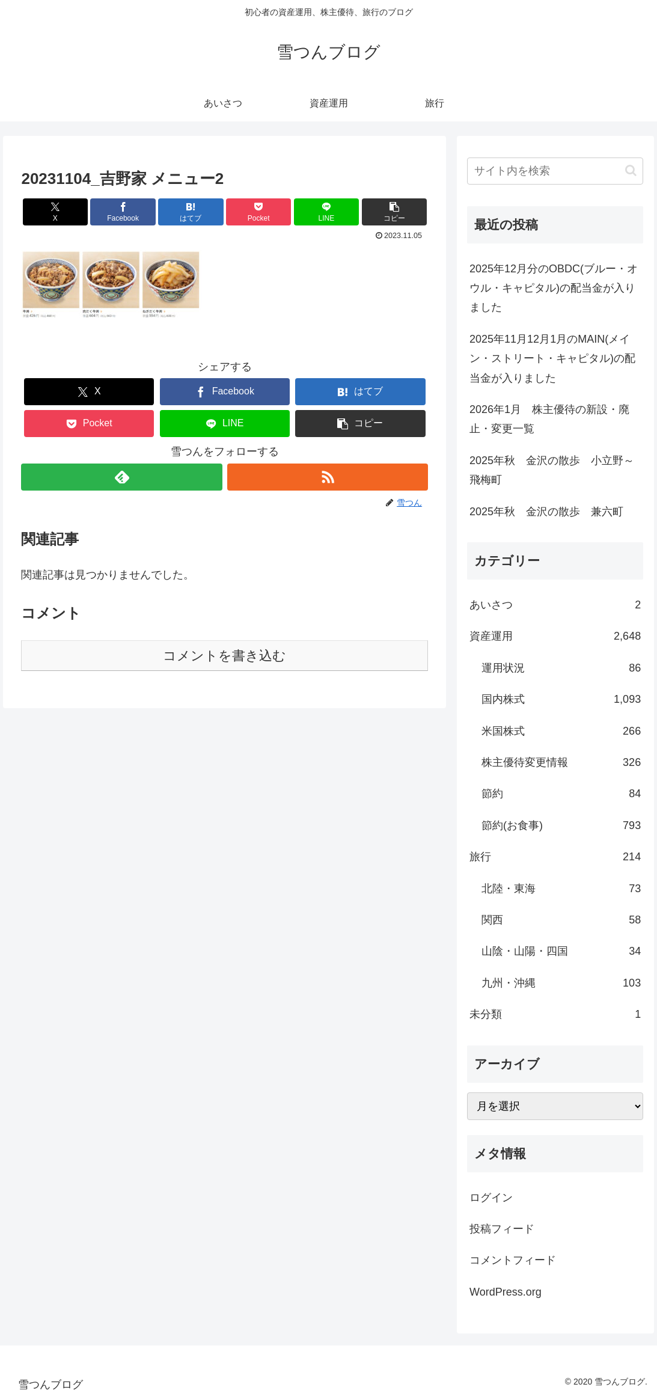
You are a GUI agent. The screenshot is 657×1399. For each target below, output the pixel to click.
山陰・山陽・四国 (561, 951)
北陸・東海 (561, 888)
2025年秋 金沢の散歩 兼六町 (546, 512)
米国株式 (561, 731)
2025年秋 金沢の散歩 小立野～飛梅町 (551, 470)
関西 (561, 919)
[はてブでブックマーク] (190, 211)
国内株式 (561, 699)
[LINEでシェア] (326, 211)
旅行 (555, 856)
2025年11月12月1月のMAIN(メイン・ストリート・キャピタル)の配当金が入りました (552, 358)
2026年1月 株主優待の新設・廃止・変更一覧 (549, 419)
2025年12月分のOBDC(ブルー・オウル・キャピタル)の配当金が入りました (553, 288)
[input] (555, 171)
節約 (561, 793)
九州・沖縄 (561, 983)
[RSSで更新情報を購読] (327, 477)
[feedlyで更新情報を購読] (121, 477)
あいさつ (555, 604)
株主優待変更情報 (561, 762)
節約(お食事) (561, 825)
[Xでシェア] (55, 211)
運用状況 (561, 668)
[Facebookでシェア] (122, 211)
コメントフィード (512, 1260)
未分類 (555, 1014)
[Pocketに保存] (258, 211)
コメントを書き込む (224, 655)
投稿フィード (501, 1229)
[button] (394, 211)
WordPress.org (505, 1292)
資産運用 (555, 636)
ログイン (491, 1198)
